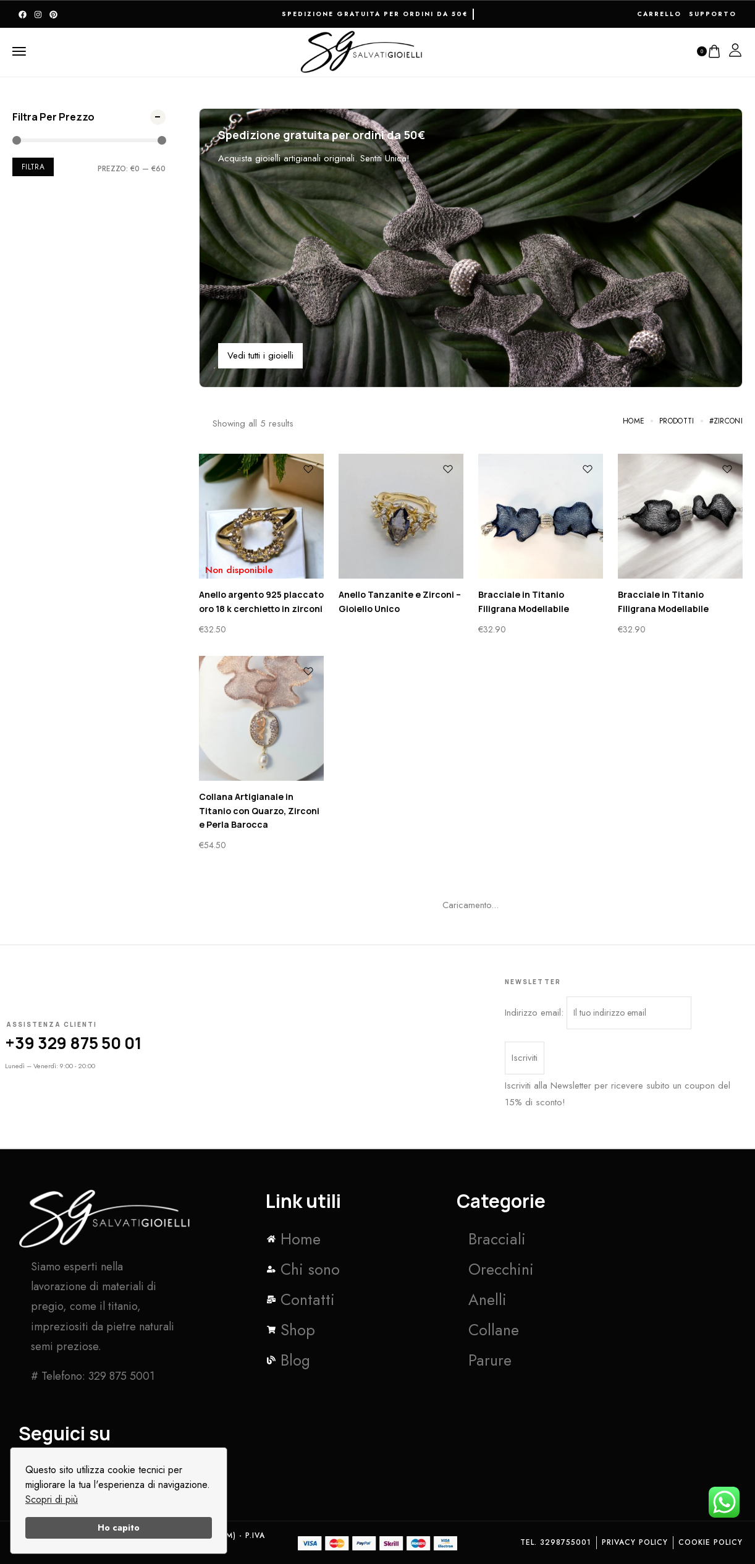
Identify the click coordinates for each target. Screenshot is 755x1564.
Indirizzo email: (598, 1013)
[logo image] (362, 50)
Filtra (33, 166)
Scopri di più (51, 1499)
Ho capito (119, 1527)
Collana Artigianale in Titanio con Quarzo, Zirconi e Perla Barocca (259, 810)
